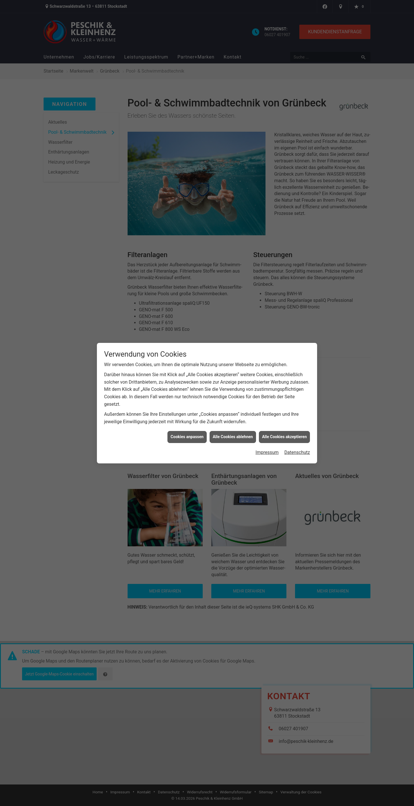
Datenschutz (297, 444)
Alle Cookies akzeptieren (284, 429)
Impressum (267, 444)
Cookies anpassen (187, 429)
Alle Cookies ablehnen (233, 429)
